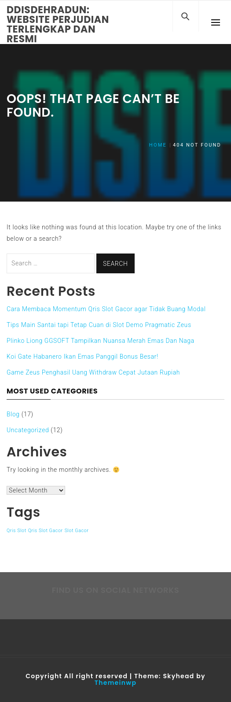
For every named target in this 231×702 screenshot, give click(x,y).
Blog (13, 414)
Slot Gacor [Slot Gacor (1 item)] (77, 530)
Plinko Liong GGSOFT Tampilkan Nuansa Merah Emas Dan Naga (100, 340)
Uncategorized (28, 430)
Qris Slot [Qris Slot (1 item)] (16, 530)
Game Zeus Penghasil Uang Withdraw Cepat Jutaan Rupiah (93, 372)
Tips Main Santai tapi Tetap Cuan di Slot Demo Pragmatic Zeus (99, 324)
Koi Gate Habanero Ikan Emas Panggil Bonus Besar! (82, 356)
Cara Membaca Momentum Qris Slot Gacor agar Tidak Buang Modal (106, 308)
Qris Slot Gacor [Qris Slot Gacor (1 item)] (45, 530)
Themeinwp (115, 682)
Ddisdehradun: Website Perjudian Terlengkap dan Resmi (58, 24)
